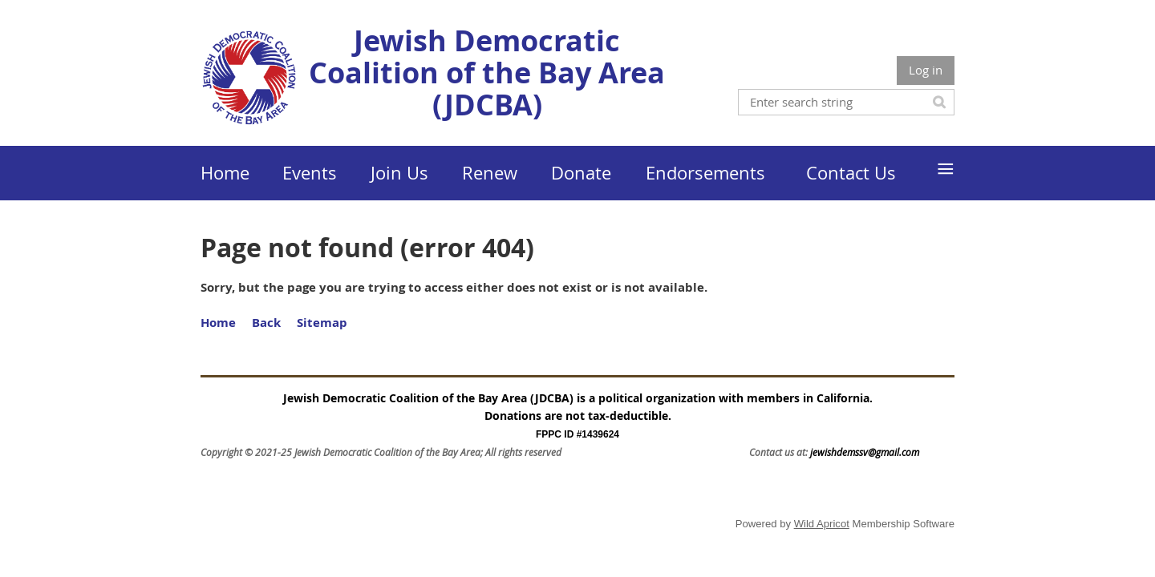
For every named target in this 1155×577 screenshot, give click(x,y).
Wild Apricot (821, 524)
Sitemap (322, 322)
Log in (925, 70)
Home (218, 322)
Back (266, 322)
